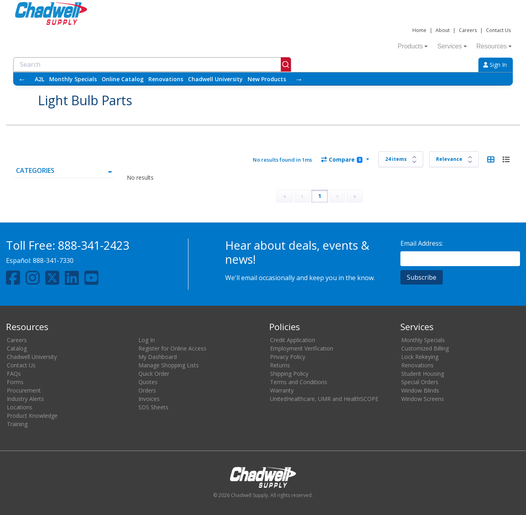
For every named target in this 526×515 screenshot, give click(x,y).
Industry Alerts (25, 399)
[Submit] (286, 64)
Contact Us (498, 30)
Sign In (495, 64)
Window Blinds (420, 390)
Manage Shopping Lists (168, 365)
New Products (267, 79)
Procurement (24, 390)
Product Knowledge (32, 415)
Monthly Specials (73, 79)
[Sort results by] (454, 159)
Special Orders (419, 382)
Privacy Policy (287, 357)
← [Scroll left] (22, 79)
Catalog (17, 348)
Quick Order (153, 373)
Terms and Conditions (298, 382)
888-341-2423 (93, 245)
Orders (147, 390)
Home (419, 30)
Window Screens (422, 399)
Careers (468, 30)
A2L (39, 79)
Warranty (282, 390)
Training (17, 424)
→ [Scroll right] (299, 79)
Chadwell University (215, 79)
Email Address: (421, 243)
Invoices (149, 399)
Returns (280, 365)
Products (413, 46)
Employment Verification (301, 348)
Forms (15, 382)
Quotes (148, 382)
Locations (19, 407)
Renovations (165, 79)
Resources (494, 46)
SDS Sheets (153, 407)
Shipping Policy (289, 373)
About (443, 30)
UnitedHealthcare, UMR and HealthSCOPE (324, 399)
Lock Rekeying (419, 357)
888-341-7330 (53, 260)
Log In (146, 340)
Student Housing (422, 373)
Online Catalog (123, 79)
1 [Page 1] (319, 196)
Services (451, 46)
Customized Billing (425, 348)
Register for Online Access (172, 348)
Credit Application (292, 340)
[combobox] (152, 64)
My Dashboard (157, 357)
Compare (341, 159)
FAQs (14, 373)
